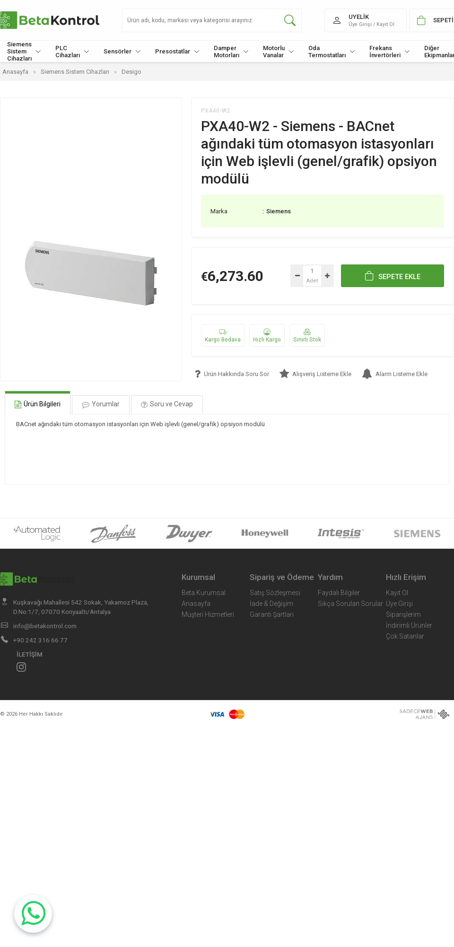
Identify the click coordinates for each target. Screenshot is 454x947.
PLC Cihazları (72, 51)
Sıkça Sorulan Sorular (350, 603)
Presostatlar (177, 51)
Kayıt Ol (397, 592)
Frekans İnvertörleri (389, 51)
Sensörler (122, 51)
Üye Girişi (399, 603)
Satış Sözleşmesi (275, 592)
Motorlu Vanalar (278, 51)
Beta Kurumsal (204, 592)
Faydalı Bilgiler (339, 592)
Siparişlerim (403, 614)
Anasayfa (196, 603)
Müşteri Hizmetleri (208, 614)
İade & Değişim (271, 603)
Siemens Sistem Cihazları (24, 51)
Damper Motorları (231, 51)
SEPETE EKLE (392, 275)
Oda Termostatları (331, 51)
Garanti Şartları (272, 614)
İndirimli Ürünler (409, 625)
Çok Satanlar (405, 636)
